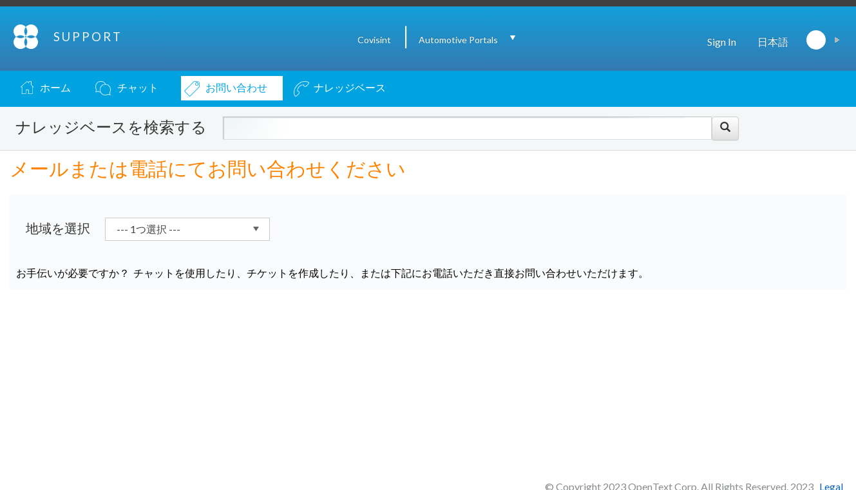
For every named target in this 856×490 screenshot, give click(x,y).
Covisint (374, 39)
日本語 (772, 41)
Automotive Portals (458, 39)
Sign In (721, 41)
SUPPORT (87, 37)
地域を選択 (58, 228)
